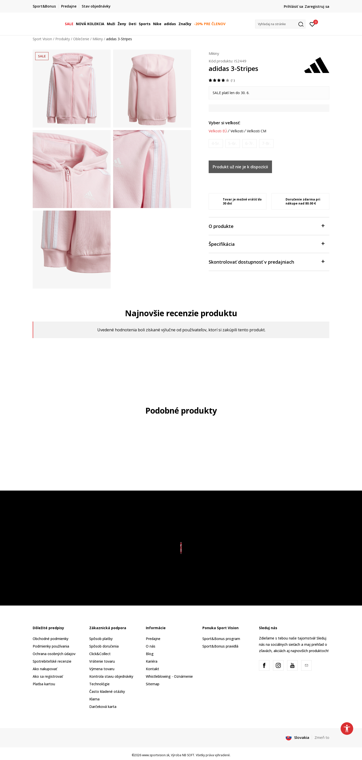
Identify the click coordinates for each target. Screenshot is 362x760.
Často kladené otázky (107, 691)
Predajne (153, 638)
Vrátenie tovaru (102, 661)
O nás (150, 646)
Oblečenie (81, 38)
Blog (150, 653)
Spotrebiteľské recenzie (52, 661)
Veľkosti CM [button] (256, 131)
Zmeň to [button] (321, 737)
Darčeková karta (102, 706)
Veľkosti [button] (237, 131)
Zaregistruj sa (317, 6)
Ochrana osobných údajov (54, 653)
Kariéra (151, 661)
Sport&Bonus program (221, 638)
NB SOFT (188, 755)
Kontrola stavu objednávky (111, 676)
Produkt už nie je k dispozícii (240, 167)
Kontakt (152, 668)
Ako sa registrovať (48, 676)
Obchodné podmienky (50, 638)
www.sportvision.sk (155, 755)
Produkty (62, 38)
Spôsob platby (101, 638)
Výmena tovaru (101, 668)
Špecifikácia (266, 243)
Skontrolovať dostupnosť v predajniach (266, 261)
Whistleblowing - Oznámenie (169, 676)
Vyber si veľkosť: (224, 123)
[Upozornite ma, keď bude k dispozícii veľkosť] (216, 143)
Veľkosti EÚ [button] (218, 131)
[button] (280, 24)
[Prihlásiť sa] (312, 24)
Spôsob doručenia (104, 646)
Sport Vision (42, 38)
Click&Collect (100, 653)
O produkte (266, 225)
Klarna (94, 699)
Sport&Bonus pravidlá (220, 646)
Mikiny (98, 38)
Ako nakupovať (45, 668)
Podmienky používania (51, 646)
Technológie (99, 684)
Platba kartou (44, 684)
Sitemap (152, 684)
